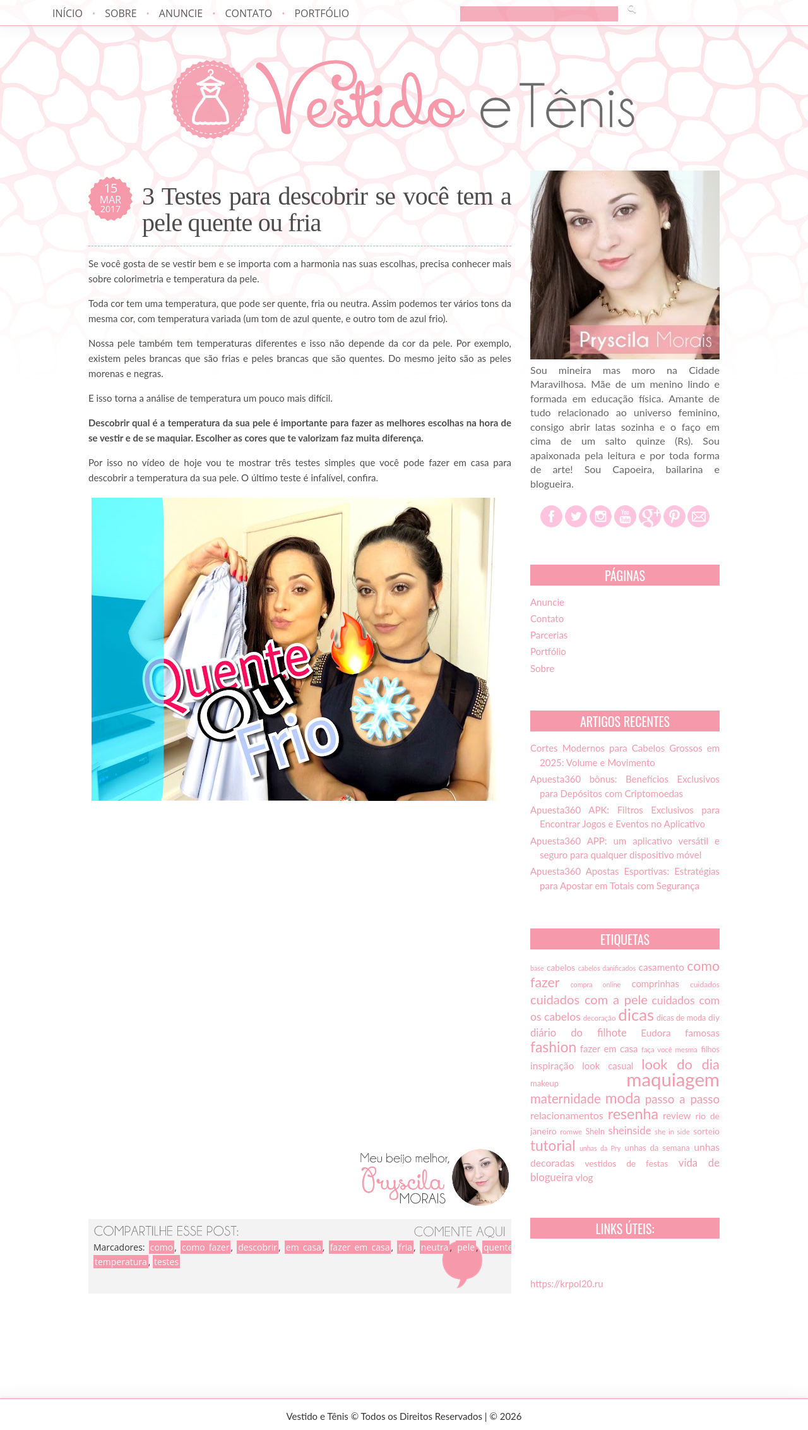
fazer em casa (360, 1247)
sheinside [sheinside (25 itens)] (629, 1130)
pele (466, 1247)
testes (166, 1262)
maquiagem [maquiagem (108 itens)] (673, 1079)
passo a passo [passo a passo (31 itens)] (682, 1099)
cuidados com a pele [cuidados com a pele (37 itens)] (589, 999)
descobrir (257, 1247)
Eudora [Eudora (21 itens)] (655, 1032)
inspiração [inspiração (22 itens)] (552, 1065)
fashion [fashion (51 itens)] (553, 1046)
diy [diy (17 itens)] (714, 1017)
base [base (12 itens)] (537, 968)
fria (405, 1247)
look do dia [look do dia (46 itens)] (680, 1063)
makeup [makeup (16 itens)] (544, 1083)
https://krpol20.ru (566, 1283)
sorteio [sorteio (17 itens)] (706, 1131)
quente (498, 1247)
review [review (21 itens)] (677, 1115)
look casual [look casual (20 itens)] (607, 1065)
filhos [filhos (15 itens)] (710, 1049)
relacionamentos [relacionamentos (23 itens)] (566, 1115)
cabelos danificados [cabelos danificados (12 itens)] (607, 968)
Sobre (120, 13)
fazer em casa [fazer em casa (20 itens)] (609, 1048)
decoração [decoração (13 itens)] (599, 1018)
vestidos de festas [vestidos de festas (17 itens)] (626, 1163)
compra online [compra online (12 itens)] (596, 984)
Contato (248, 13)
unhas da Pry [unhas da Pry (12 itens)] (600, 1148)
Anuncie (181, 13)
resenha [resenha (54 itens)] (633, 1113)
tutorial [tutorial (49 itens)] (552, 1145)
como (162, 1247)
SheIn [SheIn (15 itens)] (595, 1131)
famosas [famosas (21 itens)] (702, 1032)
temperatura (121, 1262)
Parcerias (548, 634)
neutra (435, 1247)
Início (67, 13)
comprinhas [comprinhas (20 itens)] (655, 983)
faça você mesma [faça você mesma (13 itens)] (669, 1049)
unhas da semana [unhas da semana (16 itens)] (657, 1148)
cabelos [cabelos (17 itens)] (561, 968)
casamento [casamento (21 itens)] (661, 967)
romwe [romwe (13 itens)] (571, 1131)
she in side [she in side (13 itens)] (672, 1131)
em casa (303, 1247)
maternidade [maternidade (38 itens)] (565, 1098)
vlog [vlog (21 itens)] (584, 1177)
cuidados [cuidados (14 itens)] (705, 984)
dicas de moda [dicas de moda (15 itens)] (681, 1018)
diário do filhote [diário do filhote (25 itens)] (578, 1032)
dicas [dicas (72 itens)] (636, 1014)
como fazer (205, 1247)
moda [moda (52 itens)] (623, 1098)
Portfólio (321, 13)
